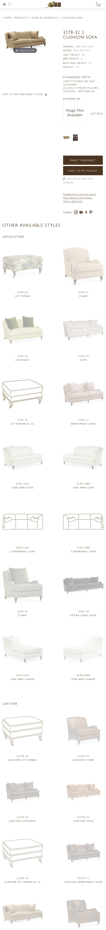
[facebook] (86, 213)
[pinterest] (91, 213)
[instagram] (76, 213)
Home (7, 17)
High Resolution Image (77, 197)
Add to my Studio (83, 170)
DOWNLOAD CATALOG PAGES (79, 194)
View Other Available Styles (25, 94)
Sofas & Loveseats (45, 17)
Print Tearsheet (83, 160)
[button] (4, 4)
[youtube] (81, 213)
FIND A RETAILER (72, 201)
